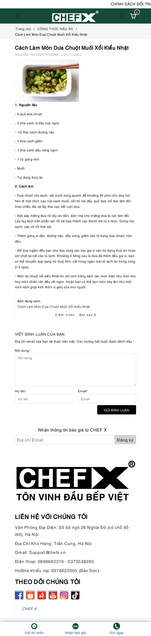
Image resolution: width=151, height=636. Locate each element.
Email (83, 391)
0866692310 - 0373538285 (66, 561)
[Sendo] (42, 595)
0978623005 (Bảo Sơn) (75, 570)
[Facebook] (19, 595)
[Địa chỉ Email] (65, 439)
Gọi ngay (117, 632)
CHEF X (29, 608)
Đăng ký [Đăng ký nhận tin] (125, 439)
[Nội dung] (75, 370)
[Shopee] (30, 595)
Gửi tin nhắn (34, 632)
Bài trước (65, 314)
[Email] (107, 398)
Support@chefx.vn (47, 552)
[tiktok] (75, 595)
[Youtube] (53, 595)
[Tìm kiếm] (121, 16)
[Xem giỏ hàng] (133, 16)
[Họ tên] (44, 398)
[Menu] (18, 16)
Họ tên (21, 391)
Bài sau (87, 314)
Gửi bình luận (116, 410)
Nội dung (22, 350)
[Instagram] (64, 595)
